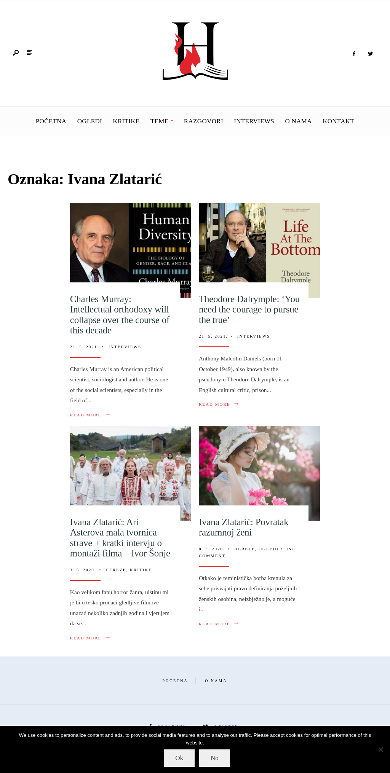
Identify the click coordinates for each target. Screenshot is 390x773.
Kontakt (338, 121)
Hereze (115, 569)
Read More (91, 414)
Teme (159, 121)
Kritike (126, 121)
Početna (51, 121)
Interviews (254, 121)
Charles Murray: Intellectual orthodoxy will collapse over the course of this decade (119, 315)
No (215, 758)
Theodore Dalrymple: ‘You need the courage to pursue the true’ (249, 309)
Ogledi (89, 121)
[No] (380, 749)
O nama (298, 121)
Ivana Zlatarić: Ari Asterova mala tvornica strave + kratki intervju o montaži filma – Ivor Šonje (120, 538)
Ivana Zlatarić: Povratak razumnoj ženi (244, 527)
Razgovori (203, 121)
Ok (179, 758)
